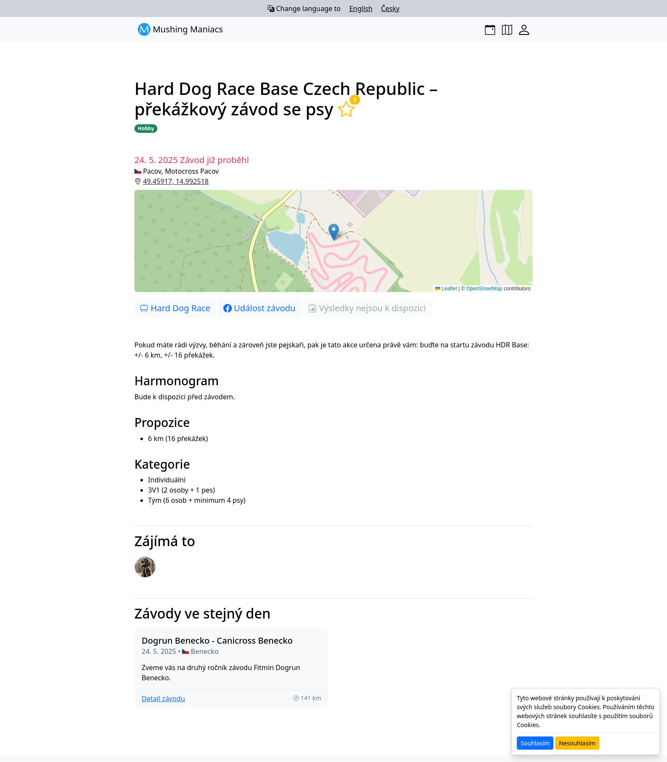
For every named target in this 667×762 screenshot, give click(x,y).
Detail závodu (163, 698)
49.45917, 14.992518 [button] (175, 181)
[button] (333, 241)
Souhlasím (535, 743)
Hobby (146, 128)
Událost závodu (259, 308)
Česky (390, 8)
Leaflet (446, 289)
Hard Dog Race (175, 308)
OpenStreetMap (484, 289)
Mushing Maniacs (180, 29)
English (360, 8)
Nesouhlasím (577, 743)
